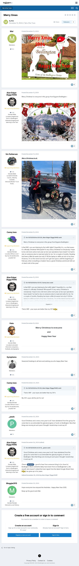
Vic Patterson (12, 154)
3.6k (12, 250)
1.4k (12, 172)
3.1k (12, 341)
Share (56, 22)
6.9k (12, 112)
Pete (12, 323)
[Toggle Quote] (25, 237)
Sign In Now (55, 535)
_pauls (12, 417)
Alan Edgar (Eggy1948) (11, 94)
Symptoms (11, 357)
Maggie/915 (11, 483)
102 (12, 49)
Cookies (50, 560)
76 (12, 434)
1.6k (12, 375)
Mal (12, 21)
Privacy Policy (31, 560)
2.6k (12, 501)
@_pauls (30, 464)
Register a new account (23, 535)
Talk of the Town (29, 23)
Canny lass (12, 232)
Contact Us (41, 560)
